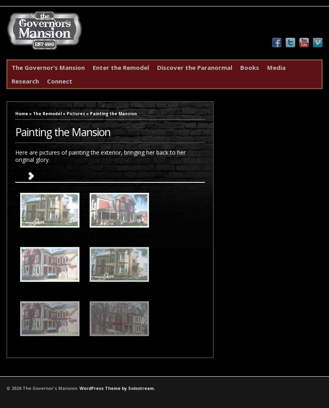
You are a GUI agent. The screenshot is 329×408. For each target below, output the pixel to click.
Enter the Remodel (121, 67)
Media (276, 67)
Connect (59, 81)
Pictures (76, 113)
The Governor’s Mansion (48, 67)
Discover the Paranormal (194, 67)
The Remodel (47, 113)
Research (25, 81)
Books (249, 67)
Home (21, 113)
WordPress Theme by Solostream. (117, 388)
